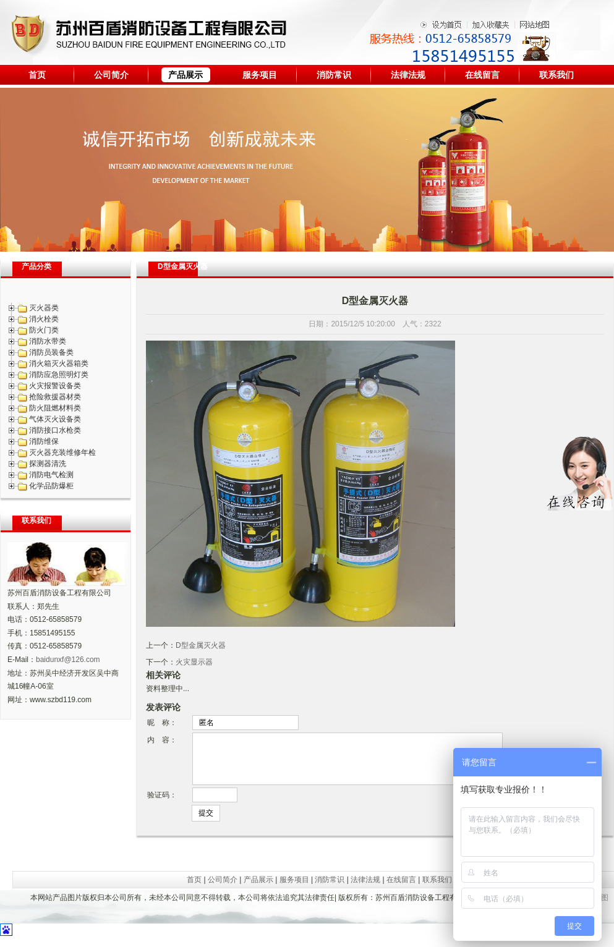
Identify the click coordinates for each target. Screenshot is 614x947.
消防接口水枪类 (55, 430)
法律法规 (408, 75)
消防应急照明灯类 (58, 374)
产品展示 (185, 75)
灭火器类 (44, 308)
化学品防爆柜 (51, 486)
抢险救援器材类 (55, 397)
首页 (37, 75)
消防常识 (334, 75)
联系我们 (556, 75)
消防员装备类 (51, 352)
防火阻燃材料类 (55, 408)
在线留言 (482, 75)
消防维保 (44, 441)
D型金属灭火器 (201, 645)
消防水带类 (47, 341)
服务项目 (259, 75)
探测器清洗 (47, 463)
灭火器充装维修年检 (62, 452)
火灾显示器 (194, 662)
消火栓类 (44, 319)
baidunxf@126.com (68, 659)
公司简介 (111, 75)
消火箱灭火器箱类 (58, 363)
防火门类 (44, 330)
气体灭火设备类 (55, 419)
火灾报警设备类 (55, 385)
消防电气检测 (51, 474)
